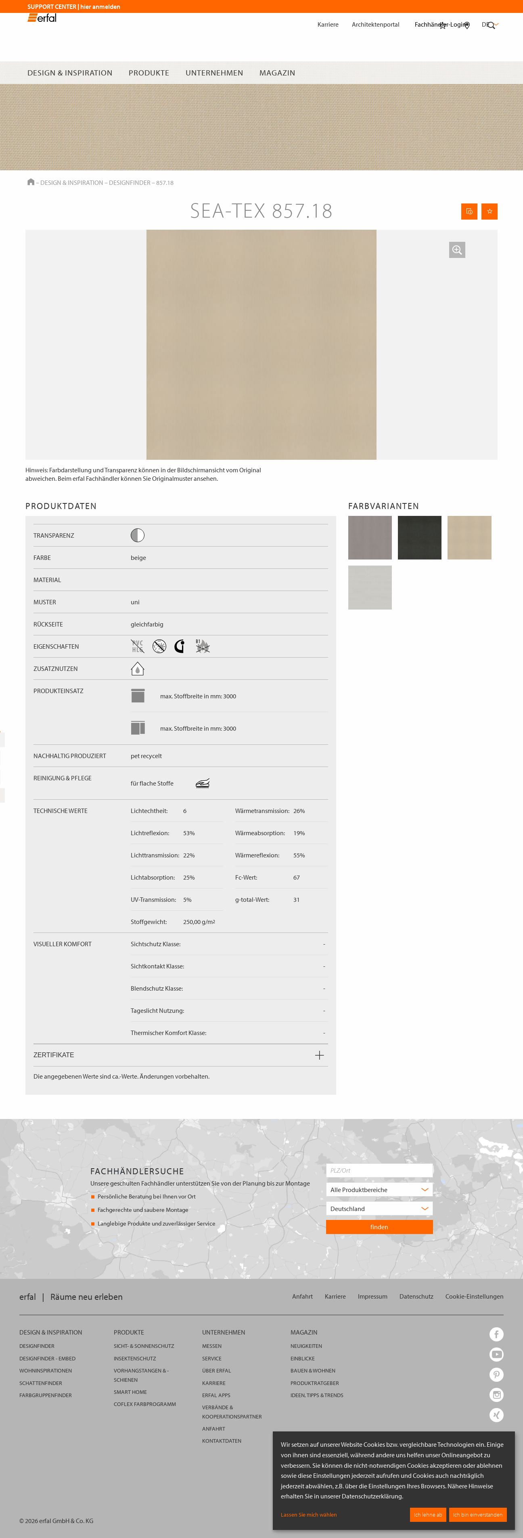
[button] (457, 250)
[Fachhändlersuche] (467, 72)
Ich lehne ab (428, 1514)
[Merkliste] (443, 72)
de (489, 24)
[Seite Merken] (489, 211)
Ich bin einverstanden (478, 1514)
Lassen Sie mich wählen (309, 1514)
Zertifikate (178, 1055)
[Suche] (491, 72)
